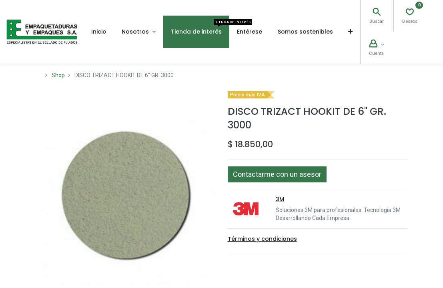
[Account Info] (376, 44)
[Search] (376, 13)
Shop (58, 75)
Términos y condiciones (262, 239)
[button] (350, 32)
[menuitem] (99, 32)
